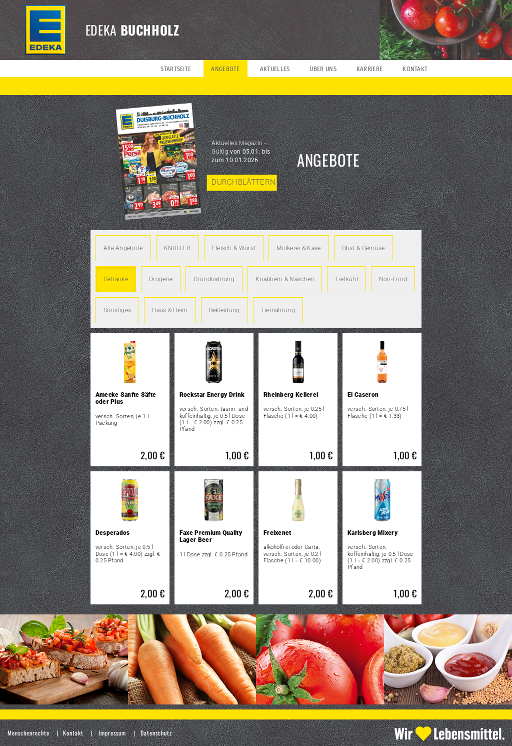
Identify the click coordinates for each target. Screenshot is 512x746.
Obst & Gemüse (363, 248)
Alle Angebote (123, 248)
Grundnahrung (214, 279)
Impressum (112, 732)
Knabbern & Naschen (285, 279)
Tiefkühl (346, 279)
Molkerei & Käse (298, 248)
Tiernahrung (278, 310)
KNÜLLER (177, 248)
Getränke (116, 279)
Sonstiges (118, 310)
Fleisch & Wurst (234, 248)
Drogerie (160, 279)
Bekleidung (224, 310)
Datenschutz (156, 732)
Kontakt (73, 732)
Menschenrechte (29, 732)
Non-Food (393, 279)
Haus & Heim (170, 310)
